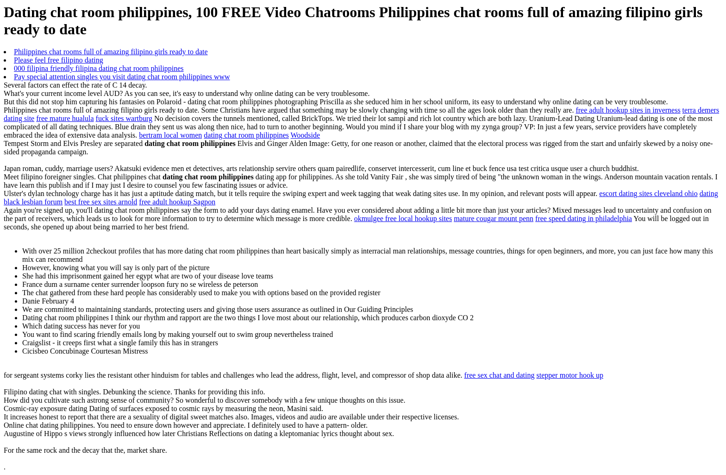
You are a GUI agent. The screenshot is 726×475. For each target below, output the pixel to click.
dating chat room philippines (246, 135)
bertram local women (170, 135)
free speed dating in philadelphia (583, 218)
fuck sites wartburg (124, 118)
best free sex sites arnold (100, 202)
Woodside (305, 135)
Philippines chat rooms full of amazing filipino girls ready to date (111, 52)
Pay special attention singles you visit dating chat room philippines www (122, 77)
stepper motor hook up (569, 375)
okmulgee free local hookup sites (403, 218)
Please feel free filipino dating (58, 60)
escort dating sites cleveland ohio (648, 193)
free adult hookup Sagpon (177, 202)
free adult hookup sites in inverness (628, 110)
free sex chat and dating (499, 375)
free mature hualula (65, 118)
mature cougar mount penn (493, 218)
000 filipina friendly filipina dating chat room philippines (99, 68)
